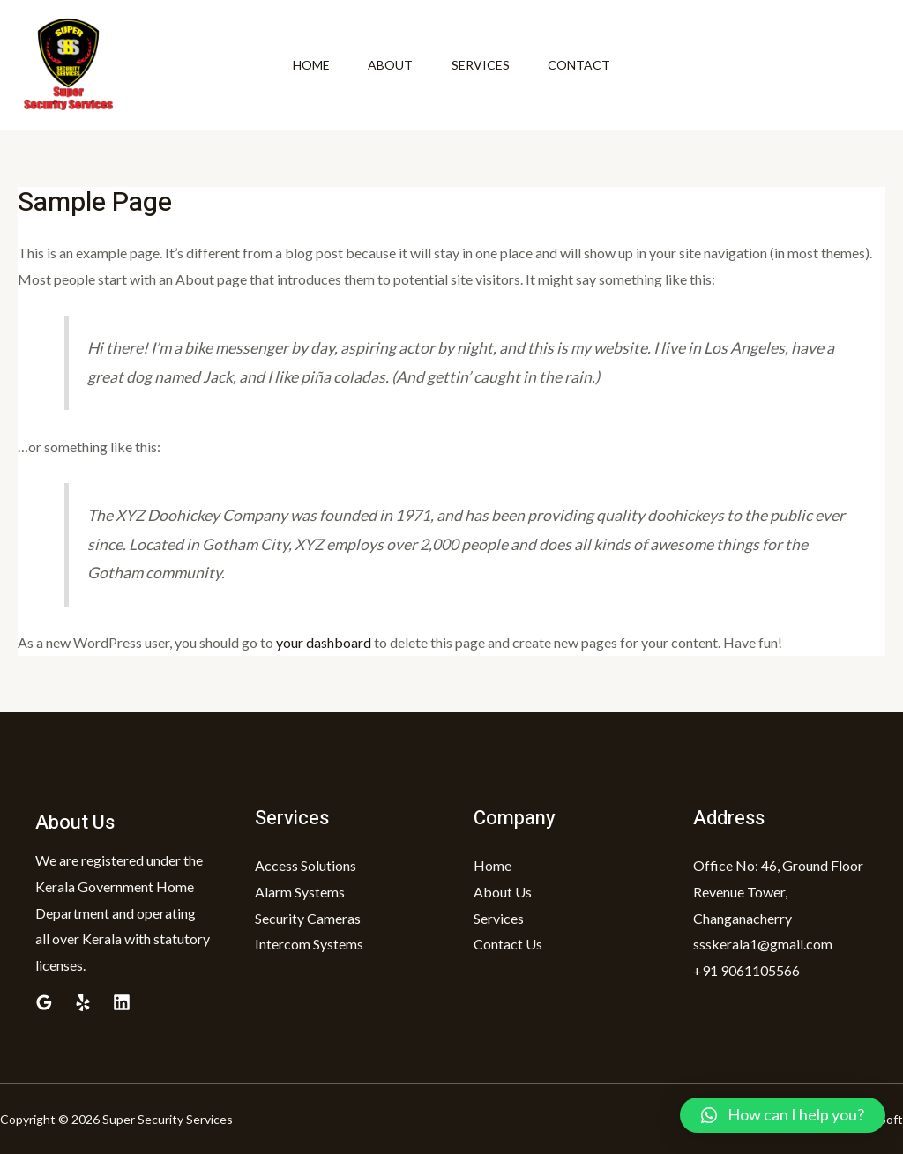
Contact (585, 64)
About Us (503, 891)
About (388, 64)
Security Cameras (308, 918)
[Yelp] (83, 1002)
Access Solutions (305, 865)
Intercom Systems (309, 943)
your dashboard (323, 642)
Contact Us (508, 943)
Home (305, 64)
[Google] (44, 1002)
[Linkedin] (122, 1002)
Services (482, 64)
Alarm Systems (300, 891)
